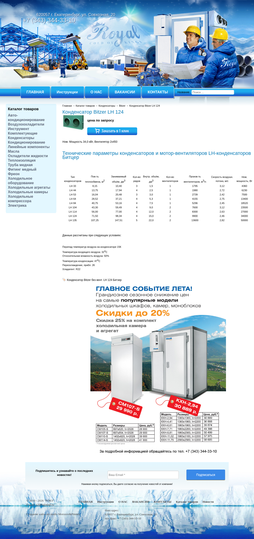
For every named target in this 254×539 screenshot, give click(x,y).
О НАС (123, 501)
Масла (13, 151)
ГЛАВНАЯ (85, 501)
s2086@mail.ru (45, 504)
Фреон (14, 174)
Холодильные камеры (28, 192)
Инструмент (18, 129)
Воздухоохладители (26, 124)
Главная (67, 105)
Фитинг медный (22, 169)
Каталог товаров (23, 109)
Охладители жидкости (28, 156)
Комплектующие (23, 133)
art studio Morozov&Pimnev (63, 514)
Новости (208, 501)
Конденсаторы (21, 138)
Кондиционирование (26, 142)
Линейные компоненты (29, 147)
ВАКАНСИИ (140, 501)
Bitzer (122, 105)
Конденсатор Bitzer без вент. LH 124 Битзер (94, 280)
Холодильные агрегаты (29, 187)
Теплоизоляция (22, 160)
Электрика (17, 205)
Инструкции (105, 501)
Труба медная (20, 165)
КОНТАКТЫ (163, 501)
